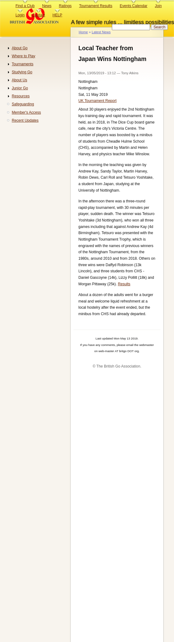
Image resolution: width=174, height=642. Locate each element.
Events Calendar (134, 6)
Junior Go (20, 88)
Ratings (65, 6)
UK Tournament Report (97, 101)
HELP (57, 15)
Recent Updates (25, 120)
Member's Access (26, 112)
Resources (21, 96)
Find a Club (24, 6)
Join (158, 6)
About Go (19, 48)
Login (20, 15)
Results (124, 284)
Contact (38, 15)
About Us (19, 80)
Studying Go (22, 72)
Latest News (101, 32)
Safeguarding (23, 104)
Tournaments (22, 64)
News (46, 6)
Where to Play (23, 56)
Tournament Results (95, 6)
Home (83, 32)
